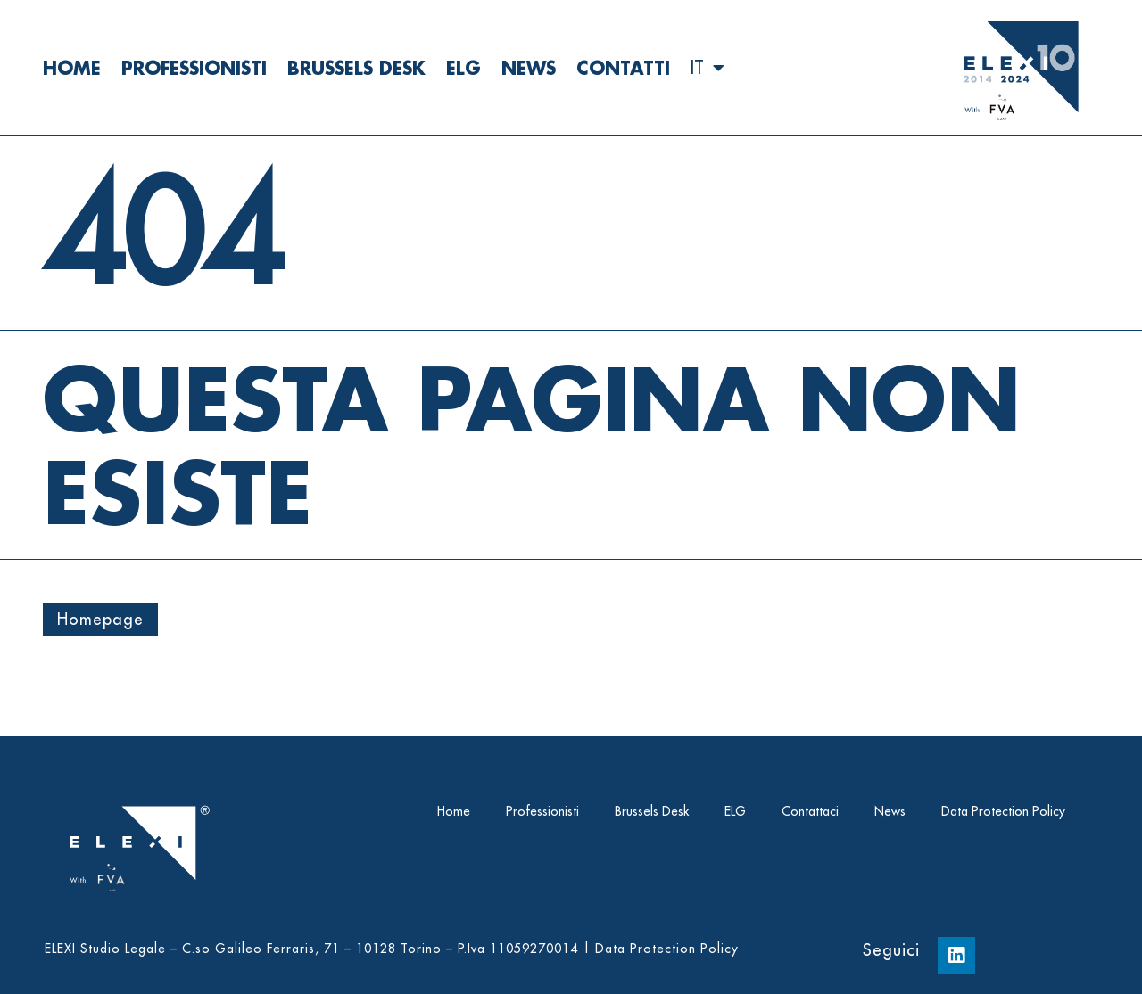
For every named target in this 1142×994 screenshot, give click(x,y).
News (528, 67)
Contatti (623, 67)
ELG (463, 67)
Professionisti (194, 67)
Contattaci (810, 811)
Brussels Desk (356, 67)
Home (72, 67)
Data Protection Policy (1003, 811)
